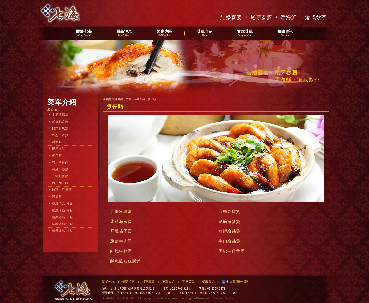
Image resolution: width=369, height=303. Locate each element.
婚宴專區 (164, 33)
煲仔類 (57, 155)
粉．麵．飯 (60, 183)
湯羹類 (57, 196)
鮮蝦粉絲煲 (229, 231)
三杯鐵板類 (60, 176)
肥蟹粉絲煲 (121, 211)
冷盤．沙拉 (60, 135)
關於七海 (84, 33)
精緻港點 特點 (62, 210)
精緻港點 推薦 (62, 203)
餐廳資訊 (285, 33)
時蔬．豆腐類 (62, 190)
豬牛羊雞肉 (60, 162)
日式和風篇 (60, 128)
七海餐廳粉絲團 (237, 281)
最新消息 (124, 33)
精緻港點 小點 (62, 231)
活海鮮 (57, 142)
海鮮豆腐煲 (229, 211)
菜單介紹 (205, 33)
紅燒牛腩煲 (121, 251)
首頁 (128, 99)
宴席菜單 (245, 33)
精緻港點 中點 (62, 224)
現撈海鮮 (58, 149)
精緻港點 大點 (62, 217)
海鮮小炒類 (60, 169)
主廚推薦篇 (60, 114)
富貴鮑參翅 (60, 121)
